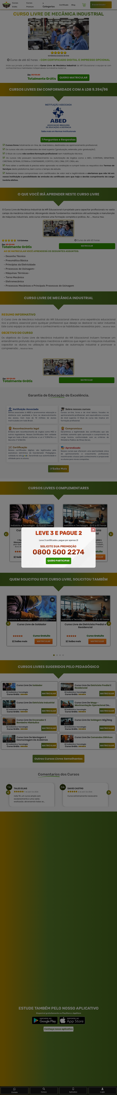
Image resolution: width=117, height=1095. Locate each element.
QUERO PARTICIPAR (59, 560)
